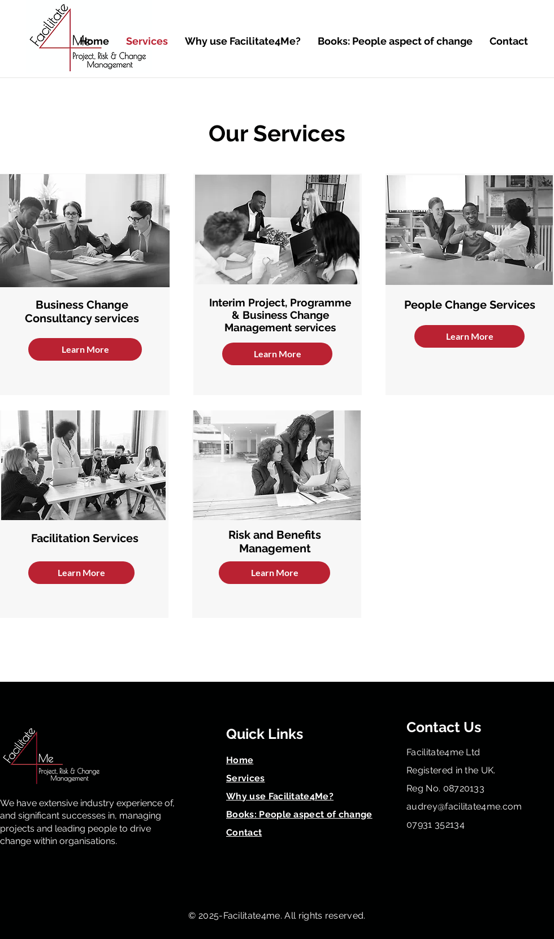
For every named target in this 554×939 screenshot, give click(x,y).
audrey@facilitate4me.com (464, 806)
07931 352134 (435, 824)
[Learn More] (85, 349)
